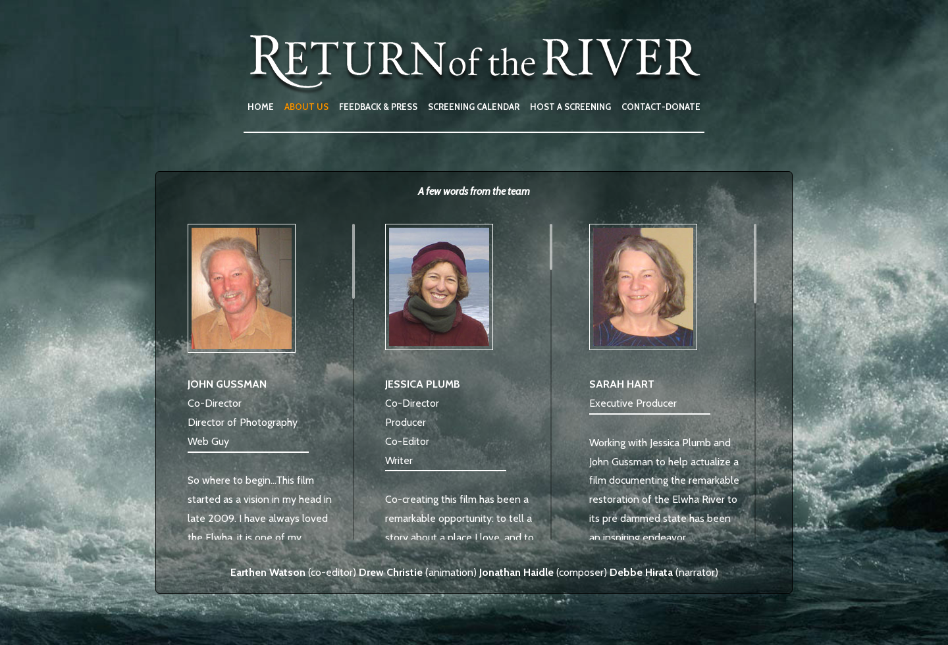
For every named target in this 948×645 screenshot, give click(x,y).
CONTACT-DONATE (660, 106)
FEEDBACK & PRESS (378, 106)
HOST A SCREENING (570, 106)
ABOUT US (306, 106)
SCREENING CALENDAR (473, 106)
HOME (261, 106)
